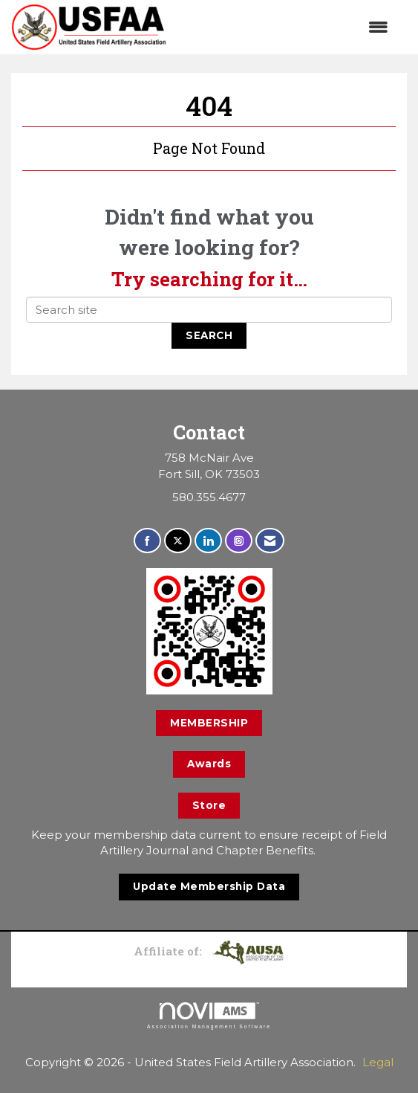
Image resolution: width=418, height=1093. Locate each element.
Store (209, 805)
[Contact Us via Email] (269, 541)
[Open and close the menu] (285, 27)
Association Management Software (209, 1015)
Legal (377, 1062)
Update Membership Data (209, 886)
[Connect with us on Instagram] (238, 541)
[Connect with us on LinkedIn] (208, 541)
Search (209, 335)
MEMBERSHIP (209, 723)
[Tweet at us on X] (178, 541)
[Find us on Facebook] (147, 541)
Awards (209, 764)
